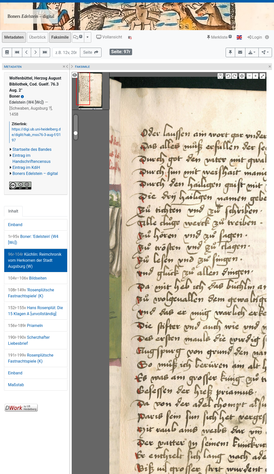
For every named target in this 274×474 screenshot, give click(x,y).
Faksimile (60, 37)
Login (254, 37)
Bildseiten (27, 278)
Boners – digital (31, 16)
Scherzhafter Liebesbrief (29, 340)
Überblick (37, 37)
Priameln (25, 325)
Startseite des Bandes (32, 149)
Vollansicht (109, 37)
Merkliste (219, 37)
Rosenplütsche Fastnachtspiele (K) (30, 358)
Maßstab (16, 384)
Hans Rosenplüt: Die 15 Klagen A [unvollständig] (35, 310)
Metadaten (14, 37)
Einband (15, 224)
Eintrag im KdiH (26, 167)
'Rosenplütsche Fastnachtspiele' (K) (31, 293)
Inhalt (13, 211)
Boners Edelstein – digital (35, 173)
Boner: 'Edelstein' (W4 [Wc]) (33, 239)
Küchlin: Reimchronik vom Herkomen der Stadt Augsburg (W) (34, 260)
